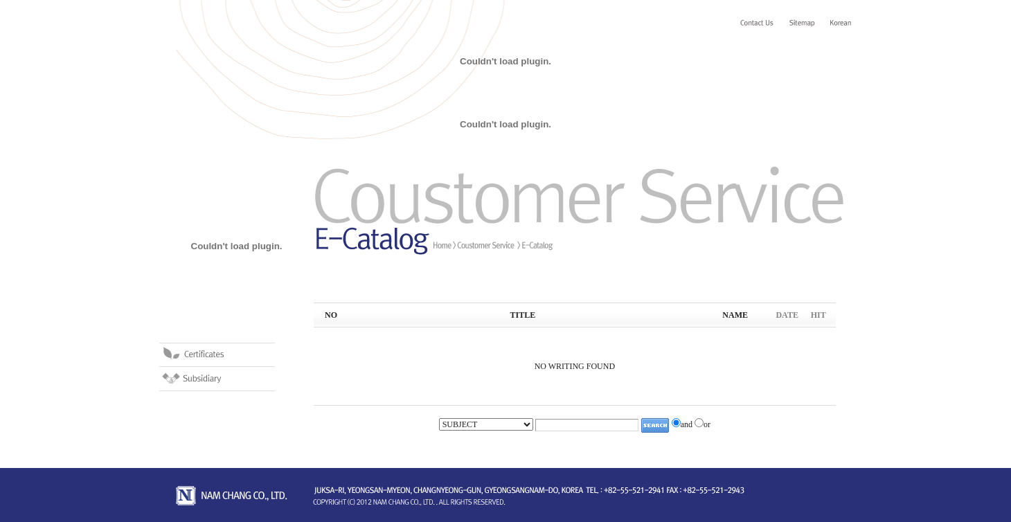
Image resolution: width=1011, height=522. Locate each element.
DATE (787, 315)
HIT (818, 315)
